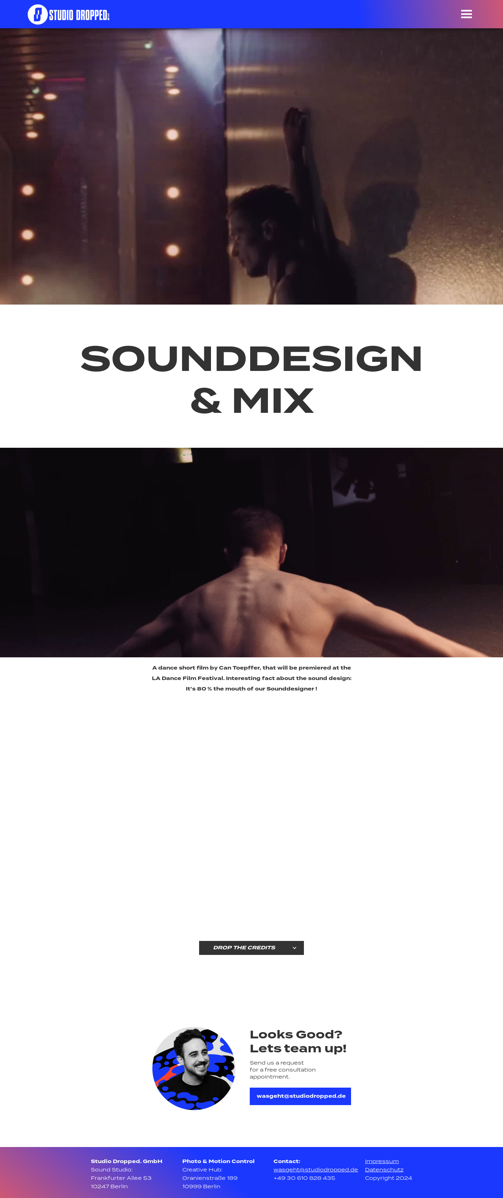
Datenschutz (384, 1170)
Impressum (382, 1162)
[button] (466, 14)
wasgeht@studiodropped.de (301, 1096)
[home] (68, 14)
